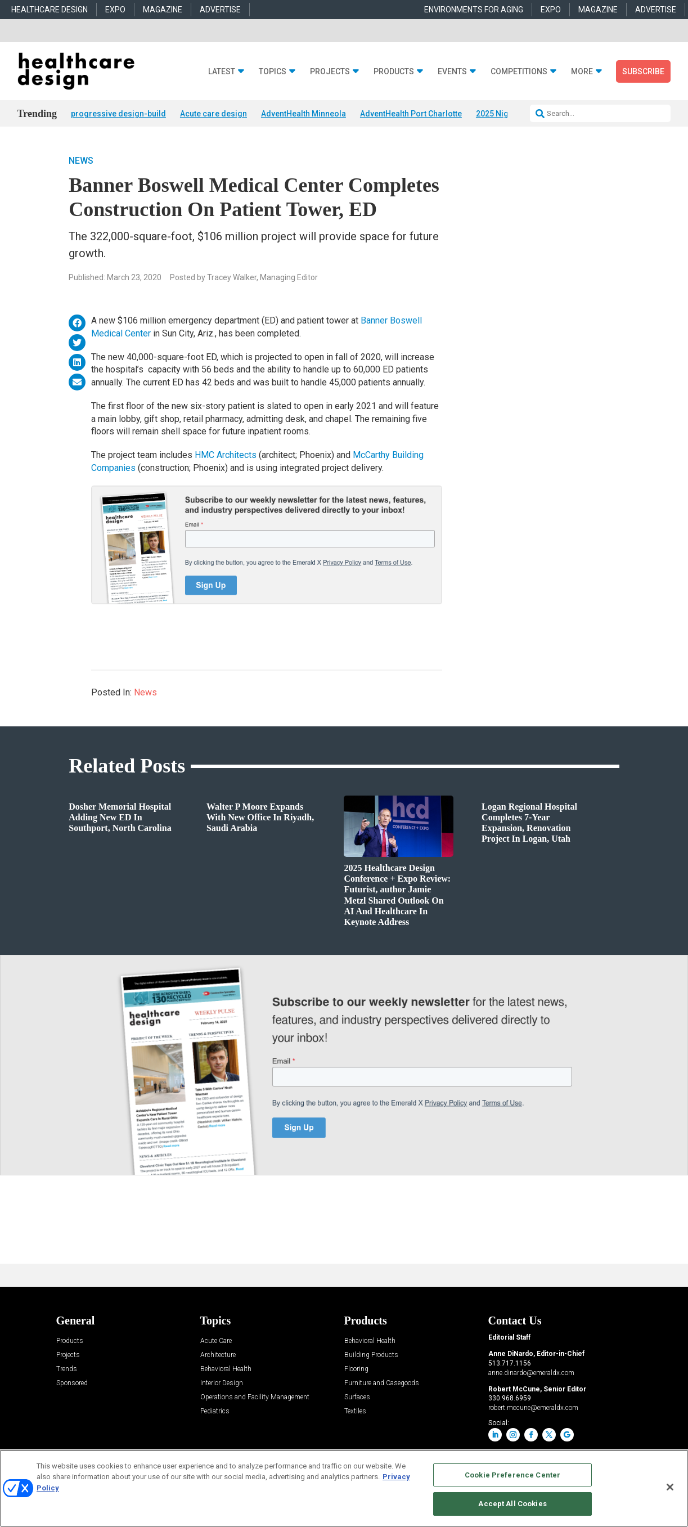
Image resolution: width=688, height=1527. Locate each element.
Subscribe (643, 71)
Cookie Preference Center (512, 1475)
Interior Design (221, 1383)
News (81, 160)
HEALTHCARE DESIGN (49, 10)
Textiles (355, 1411)
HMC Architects (226, 455)
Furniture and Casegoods (381, 1383)
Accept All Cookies (512, 1503)
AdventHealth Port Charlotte (411, 113)
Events (452, 72)
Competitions (519, 72)
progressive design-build (118, 113)
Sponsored (72, 1383)
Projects (330, 72)
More (582, 72)
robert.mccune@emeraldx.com (533, 1408)
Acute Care (216, 1341)
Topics (272, 72)
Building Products (371, 1355)
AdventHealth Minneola (303, 113)
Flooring (356, 1369)
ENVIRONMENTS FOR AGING (473, 10)
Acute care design (213, 113)
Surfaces (357, 1397)
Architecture (218, 1355)
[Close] (670, 1487)
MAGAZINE (162, 10)
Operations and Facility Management (254, 1397)
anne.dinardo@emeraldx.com (531, 1373)
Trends (66, 1369)
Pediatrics (215, 1411)
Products (394, 72)
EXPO (115, 10)
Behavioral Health (225, 1369)
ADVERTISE (220, 10)
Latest (221, 72)
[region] (344, 1488)
